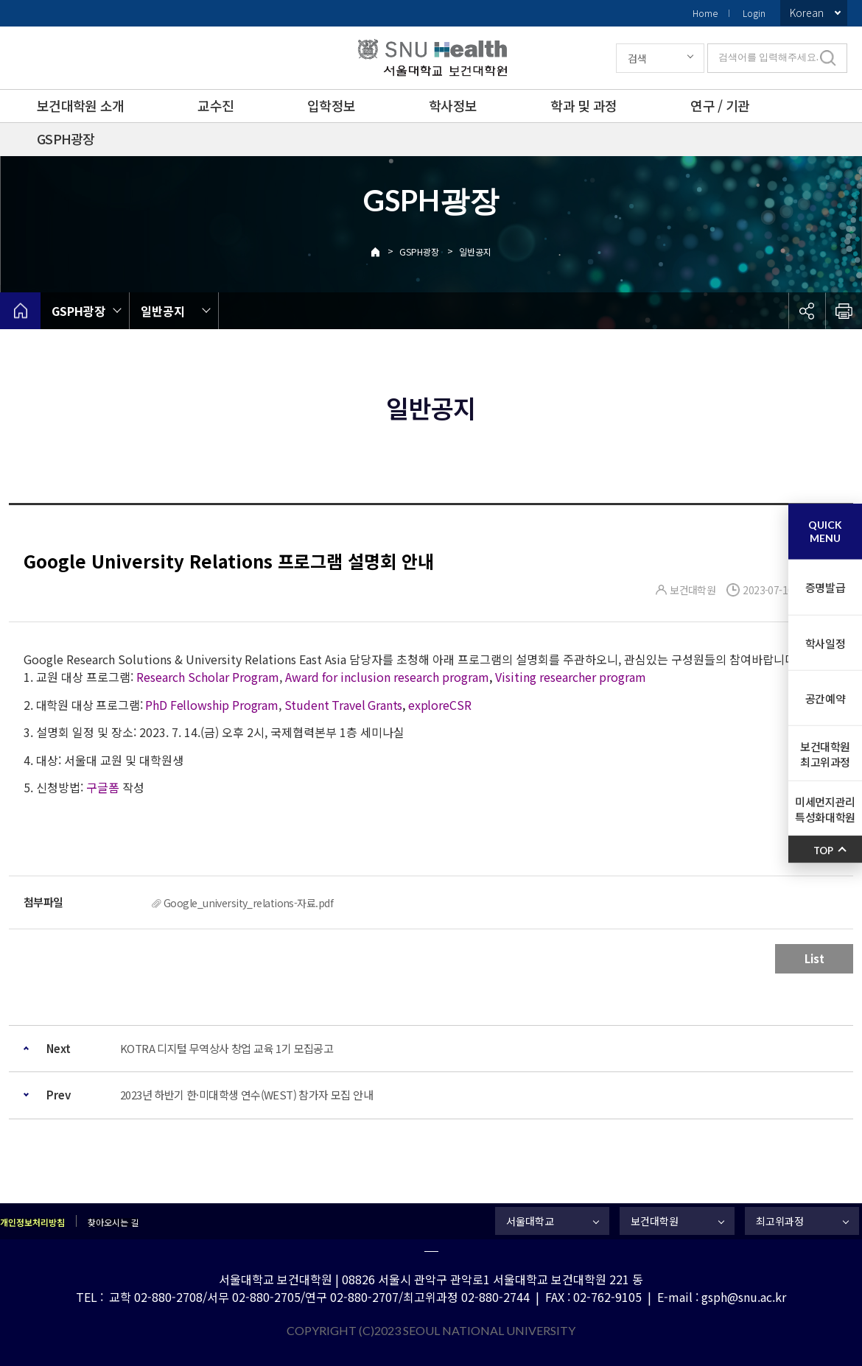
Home (705, 13)
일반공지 (475, 251)
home (20, 310)
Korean (807, 12)
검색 (637, 58)
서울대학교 (530, 1221)
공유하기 (806, 310)
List (814, 958)
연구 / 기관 (719, 105)
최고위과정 (780, 1221)
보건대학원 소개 (80, 105)
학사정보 (453, 105)
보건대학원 (655, 1221)
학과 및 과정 (583, 105)
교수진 (215, 105)
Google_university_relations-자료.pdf (248, 902)
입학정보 (331, 105)
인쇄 (843, 310)
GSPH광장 (66, 138)
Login (754, 13)
